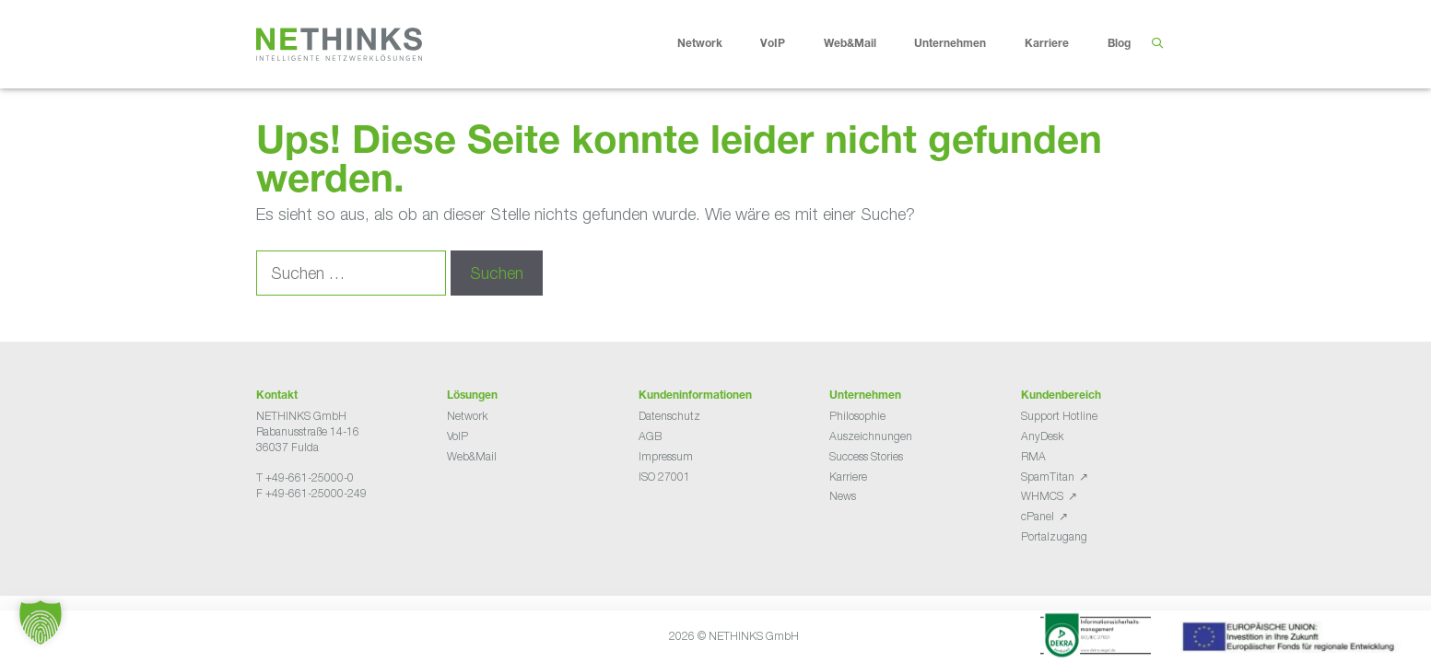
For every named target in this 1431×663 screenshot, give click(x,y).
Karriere (1061, 44)
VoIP (787, 44)
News (842, 496)
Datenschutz (669, 416)
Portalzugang (1054, 536)
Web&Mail (864, 44)
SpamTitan (1047, 476)
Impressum (666, 456)
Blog (1119, 44)
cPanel (1037, 516)
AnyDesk (1042, 436)
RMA (1033, 456)
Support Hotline (1059, 416)
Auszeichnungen (870, 436)
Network (714, 44)
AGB (650, 436)
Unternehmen (964, 44)
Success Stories (866, 456)
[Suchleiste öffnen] (1158, 44)
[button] (40, 622)
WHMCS (1042, 496)
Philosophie (857, 416)
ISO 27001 (664, 476)
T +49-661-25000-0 (305, 477)
